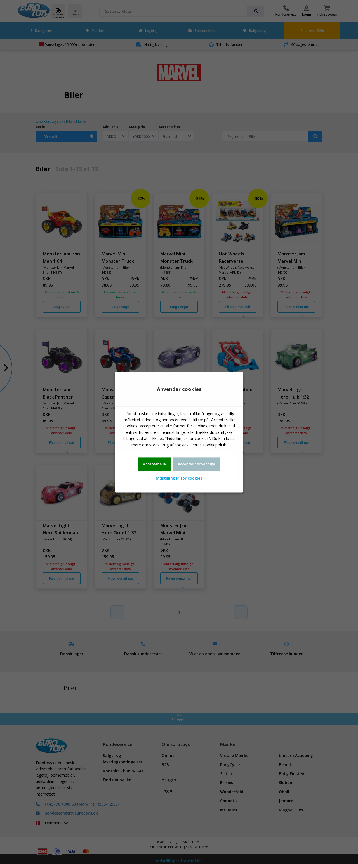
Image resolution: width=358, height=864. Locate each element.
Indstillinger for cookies (179, 478)
